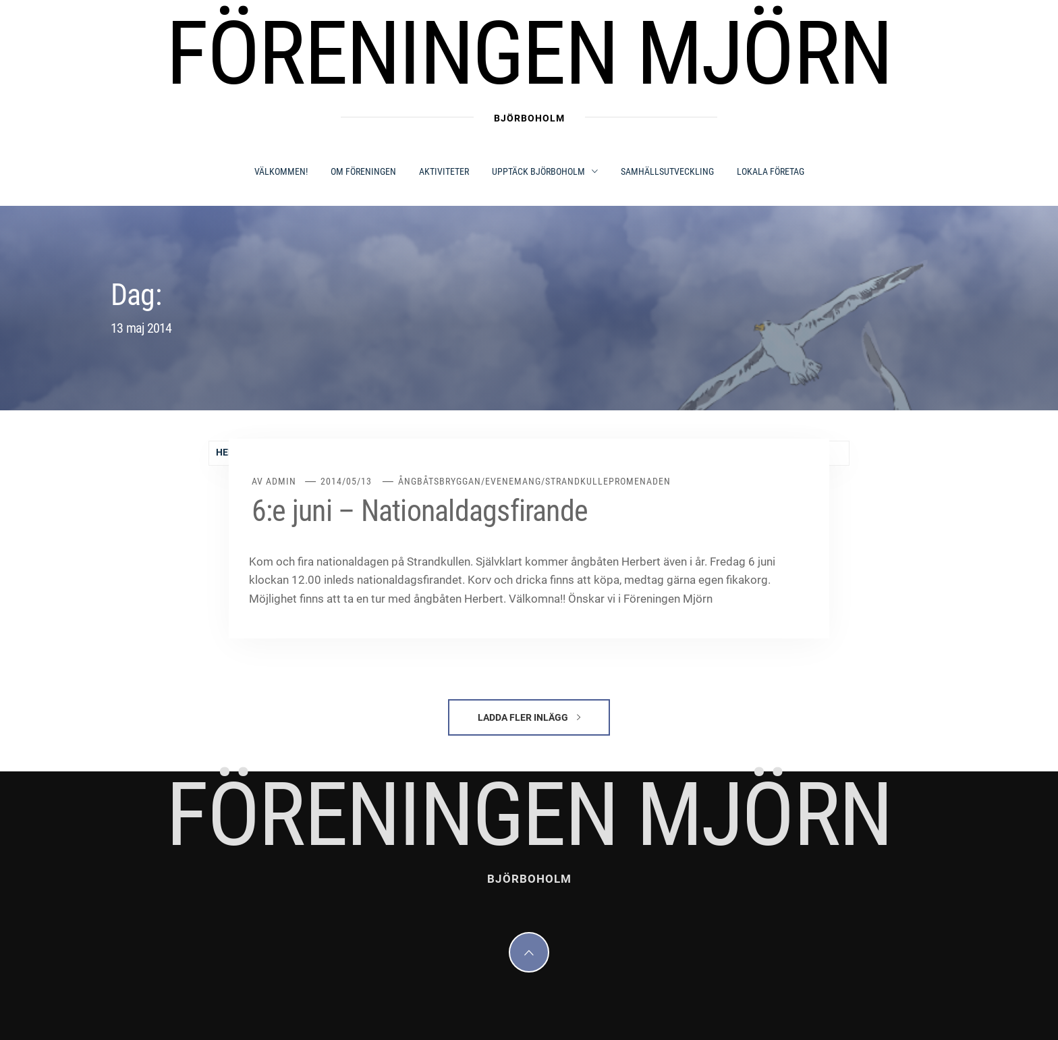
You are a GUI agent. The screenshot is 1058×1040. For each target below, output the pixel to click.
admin (281, 481)
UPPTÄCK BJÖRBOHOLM (545, 171)
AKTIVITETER (444, 171)
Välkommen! (281, 171)
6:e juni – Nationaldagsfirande (420, 510)
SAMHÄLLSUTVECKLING (667, 171)
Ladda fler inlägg (529, 717)
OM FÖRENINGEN (363, 171)
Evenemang (513, 481)
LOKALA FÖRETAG (770, 171)
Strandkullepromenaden (608, 481)
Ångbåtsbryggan (439, 481)
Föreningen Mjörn (528, 53)
